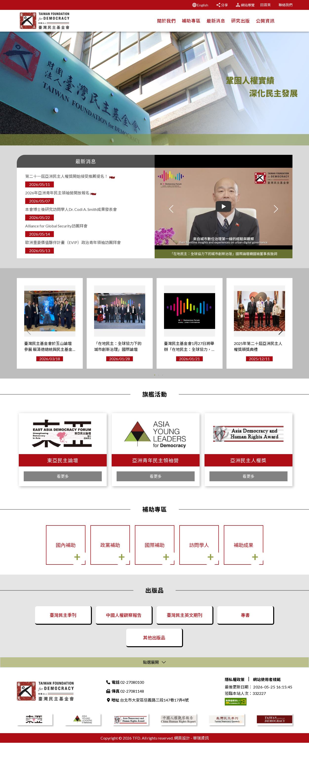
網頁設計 (182, 759)
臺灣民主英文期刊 (184, 622)
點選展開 (151, 683)
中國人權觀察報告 (123, 622)
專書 (244, 622)
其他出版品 (153, 653)
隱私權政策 (235, 700)
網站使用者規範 (267, 700)
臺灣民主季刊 (62, 622)
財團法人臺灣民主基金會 (45, 712)
